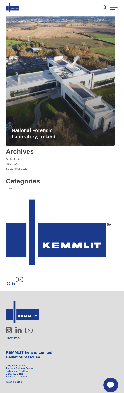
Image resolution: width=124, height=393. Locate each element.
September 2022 (16, 168)
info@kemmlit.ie (14, 382)
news (9, 188)
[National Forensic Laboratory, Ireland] (60, 81)
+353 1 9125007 (18, 376)
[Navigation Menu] (116, 7)
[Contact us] (108, 383)
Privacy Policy (13, 338)
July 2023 (12, 163)
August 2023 (14, 158)
